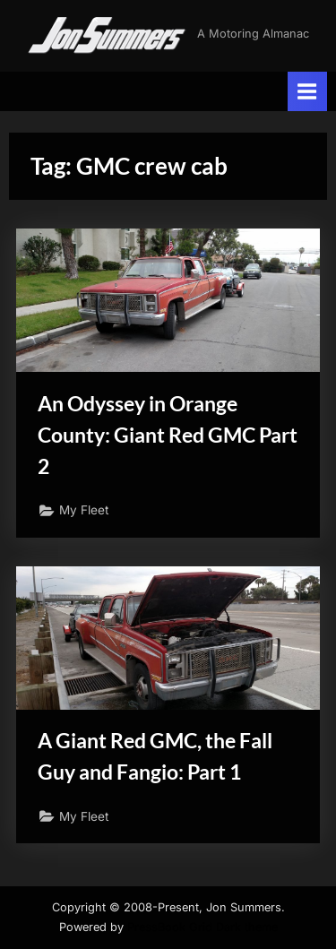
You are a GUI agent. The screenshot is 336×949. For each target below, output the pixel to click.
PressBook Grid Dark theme (202, 927)
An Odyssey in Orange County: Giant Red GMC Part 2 (167, 435)
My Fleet (83, 510)
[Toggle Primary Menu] (307, 91)
